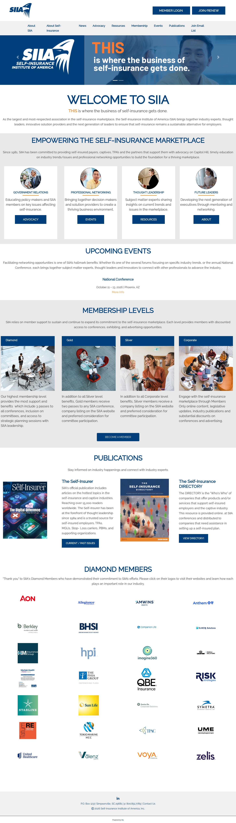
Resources (118, 25)
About (206, 219)
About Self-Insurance (54, 28)
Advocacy (99, 25)
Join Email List (197, 28)
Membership (139, 25)
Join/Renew (209, 10)
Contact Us (149, 803)
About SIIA (31, 28)
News (82, 25)
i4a (122, 820)
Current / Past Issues (80, 543)
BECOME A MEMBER (118, 437)
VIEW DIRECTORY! (193, 538)
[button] (17, 57)
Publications (177, 25)
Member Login (171, 10)
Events (158, 25)
